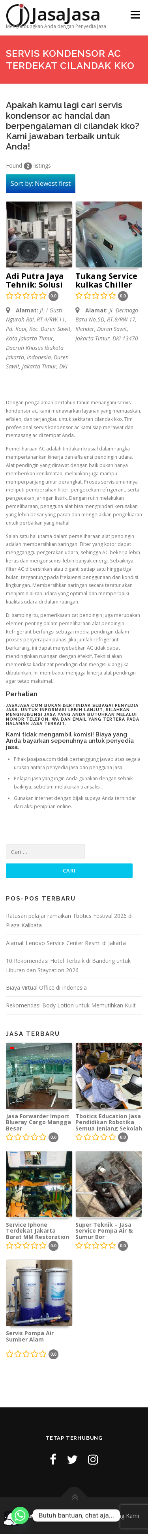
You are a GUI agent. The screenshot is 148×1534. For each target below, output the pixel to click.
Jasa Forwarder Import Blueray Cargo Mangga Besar (38, 1122)
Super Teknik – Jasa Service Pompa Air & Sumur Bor (104, 1231)
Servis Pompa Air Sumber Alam (30, 1336)
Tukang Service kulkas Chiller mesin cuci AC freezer (106, 281)
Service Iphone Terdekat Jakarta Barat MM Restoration (37, 1231)
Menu (134, 14)
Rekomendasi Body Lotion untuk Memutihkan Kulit (71, 1005)
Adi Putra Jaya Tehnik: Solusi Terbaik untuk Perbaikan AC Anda (35, 281)
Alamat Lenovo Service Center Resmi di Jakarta (66, 943)
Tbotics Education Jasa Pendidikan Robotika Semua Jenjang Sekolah (108, 1122)
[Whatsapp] (20, 1515)
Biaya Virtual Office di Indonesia (46, 987)
